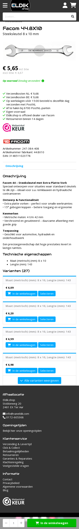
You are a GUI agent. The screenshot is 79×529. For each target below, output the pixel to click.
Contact (7, 479)
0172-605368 (13, 417)
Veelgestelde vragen (16, 466)
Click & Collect (11, 447)
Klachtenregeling (13, 462)
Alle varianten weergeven (39, 381)
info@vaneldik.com (16, 413)
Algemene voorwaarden (18, 486)
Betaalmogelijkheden (16, 451)
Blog (5, 490)
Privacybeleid (11, 483)
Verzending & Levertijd (17, 444)
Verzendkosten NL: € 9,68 (22, 93)
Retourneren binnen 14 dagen (25, 119)
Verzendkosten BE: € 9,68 (22, 97)
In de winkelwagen (52, 523)
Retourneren (11, 455)
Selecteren (47, 293)
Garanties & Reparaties (17, 458)
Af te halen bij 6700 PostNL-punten (28, 108)
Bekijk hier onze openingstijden (22, 430)
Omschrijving (14, 166)
